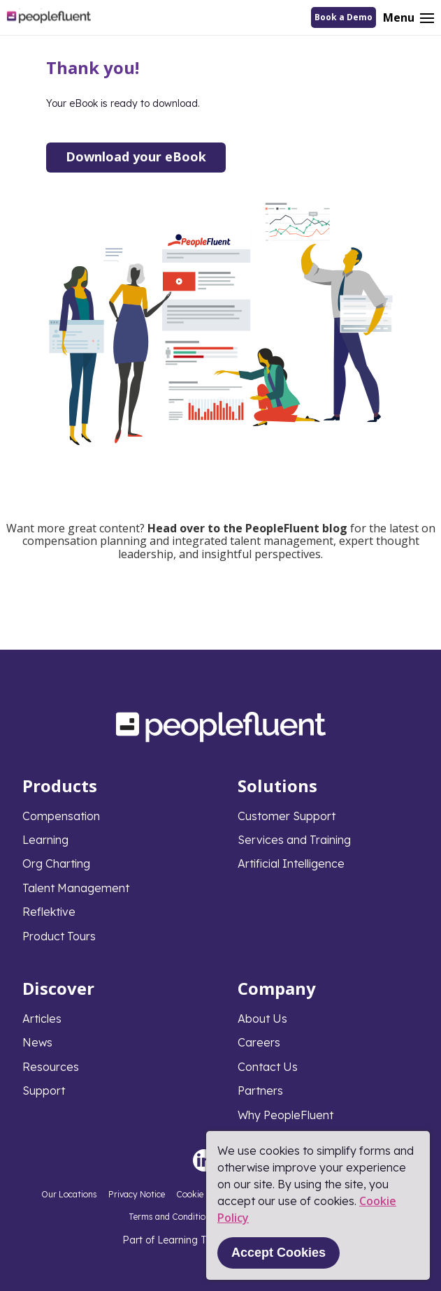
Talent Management (75, 888)
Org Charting (56, 863)
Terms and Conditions (172, 1216)
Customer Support (286, 816)
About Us (262, 1019)
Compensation (61, 816)
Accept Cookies (278, 1253)
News (37, 1042)
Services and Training (294, 840)
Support (43, 1090)
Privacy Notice (136, 1194)
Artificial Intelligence (291, 863)
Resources (50, 1067)
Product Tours (59, 936)
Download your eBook (136, 156)
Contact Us (268, 1067)
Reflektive (48, 912)
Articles (42, 1019)
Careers (259, 1042)
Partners (260, 1090)
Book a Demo (344, 17)
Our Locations (69, 1194)
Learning (45, 840)
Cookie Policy (202, 1194)
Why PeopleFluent (285, 1115)
